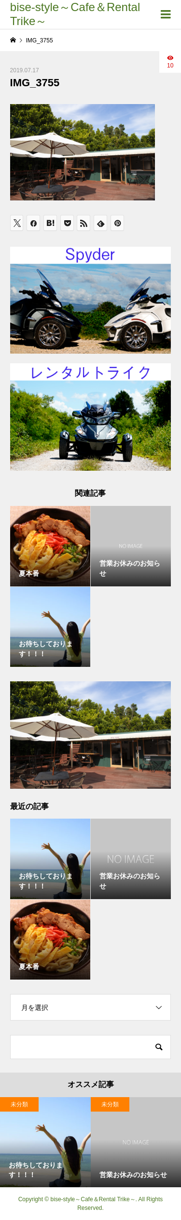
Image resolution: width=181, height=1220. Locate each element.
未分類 (19, 1104)
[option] (45, 1142)
